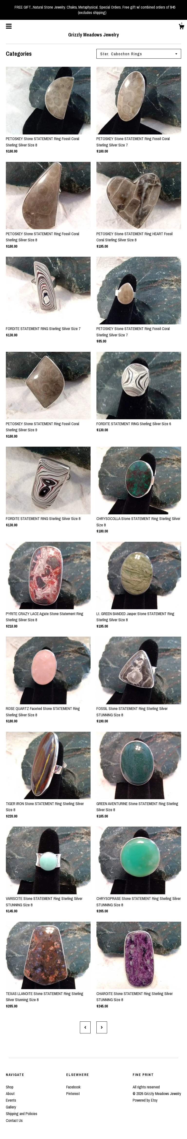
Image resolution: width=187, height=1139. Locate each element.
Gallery (11, 1107)
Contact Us (14, 1120)
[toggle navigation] (9, 26)
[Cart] (181, 27)
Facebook (73, 1087)
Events (11, 1100)
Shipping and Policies (21, 1113)
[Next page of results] (101, 1027)
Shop (9, 1087)
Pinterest (73, 1093)
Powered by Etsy (145, 1100)
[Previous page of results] (85, 1027)
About (10, 1093)
